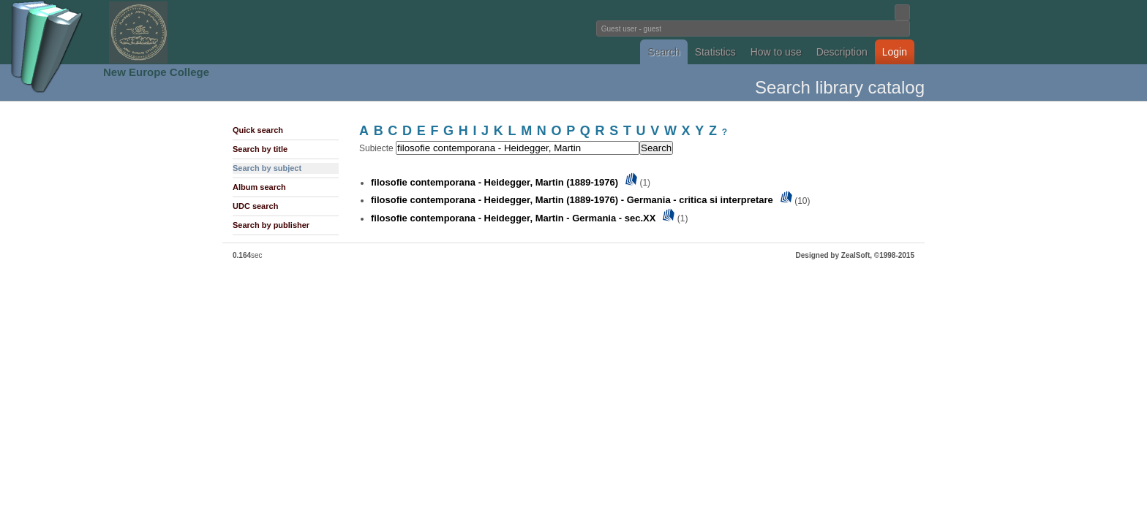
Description (842, 52)
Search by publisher (271, 225)
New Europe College (156, 72)
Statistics (715, 52)
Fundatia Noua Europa (332, 32)
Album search (259, 187)
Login (894, 52)
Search (663, 52)
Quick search (258, 130)
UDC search (255, 206)
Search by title (260, 149)
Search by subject (267, 168)
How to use (776, 52)
